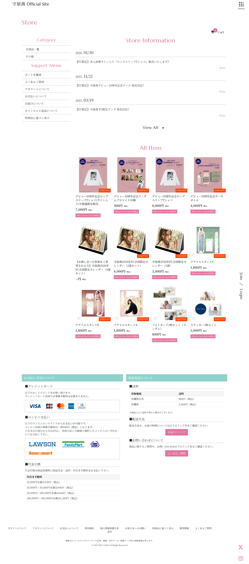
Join (241, 276)
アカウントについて (37, 89)
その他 (30, 56)
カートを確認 (33, 75)
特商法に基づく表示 (37, 118)
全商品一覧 (32, 49)
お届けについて (34, 103)
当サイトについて (17, 528)
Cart (217, 32)
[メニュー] (241, 4)
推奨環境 (184, 528)
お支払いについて (36, 96)
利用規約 (89, 528)
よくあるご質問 (34, 82)
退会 (109, 531)
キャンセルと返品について (41, 111)
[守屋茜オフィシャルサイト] (35, 5)
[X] (240, 547)
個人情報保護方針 (109, 528)
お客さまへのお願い (135, 528)
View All (150, 127)
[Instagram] (240, 558)
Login (241, 294)
